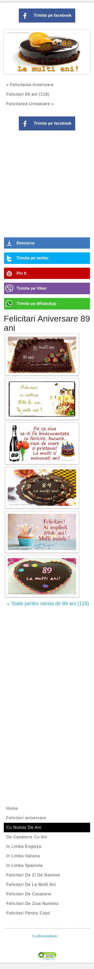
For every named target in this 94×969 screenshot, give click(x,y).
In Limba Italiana (23, 856)
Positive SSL (49, 959)
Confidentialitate (44, 936)
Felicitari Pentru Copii (28, 913)
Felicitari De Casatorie (28, 894)
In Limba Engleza (23, 846)
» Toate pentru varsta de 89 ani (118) (48, 603)
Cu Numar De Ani (23, 827)
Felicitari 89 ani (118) (27, 94)
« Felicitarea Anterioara (30, 85)
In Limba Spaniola (24, 865)
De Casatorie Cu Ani (26, 837)
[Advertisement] (47, 186)
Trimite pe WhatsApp (36, 303)
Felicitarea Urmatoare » (30, 104)
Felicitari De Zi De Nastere (33, 875)
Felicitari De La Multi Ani (31, 884)
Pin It (21, 273)
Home (12, 808)
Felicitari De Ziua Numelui (32, 903)
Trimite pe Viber (32, 288)
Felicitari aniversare (26, 818)
